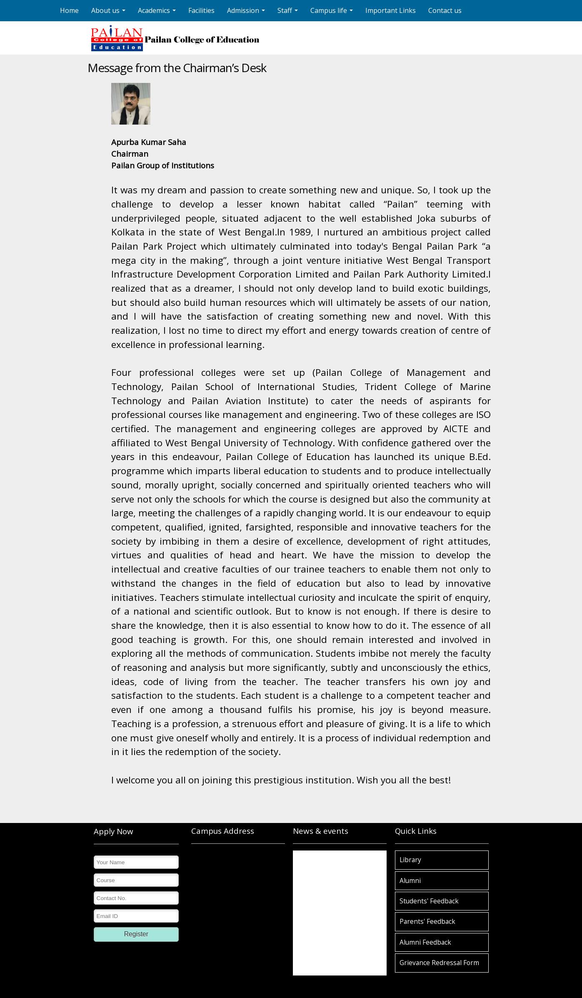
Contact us (445, 10)
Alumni (410, 880)
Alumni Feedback (425, 942)
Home (69, 10)
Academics (158, 13)
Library (410, 859)
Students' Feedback (429, 900)
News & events (320, 830)
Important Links (390, 10)
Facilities (201, 10)
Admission (247, 13)
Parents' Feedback (427, 921)
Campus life (332, 13)
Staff (288, 13)
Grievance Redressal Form (439, 962)
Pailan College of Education (326, 864)
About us (109, 13)
